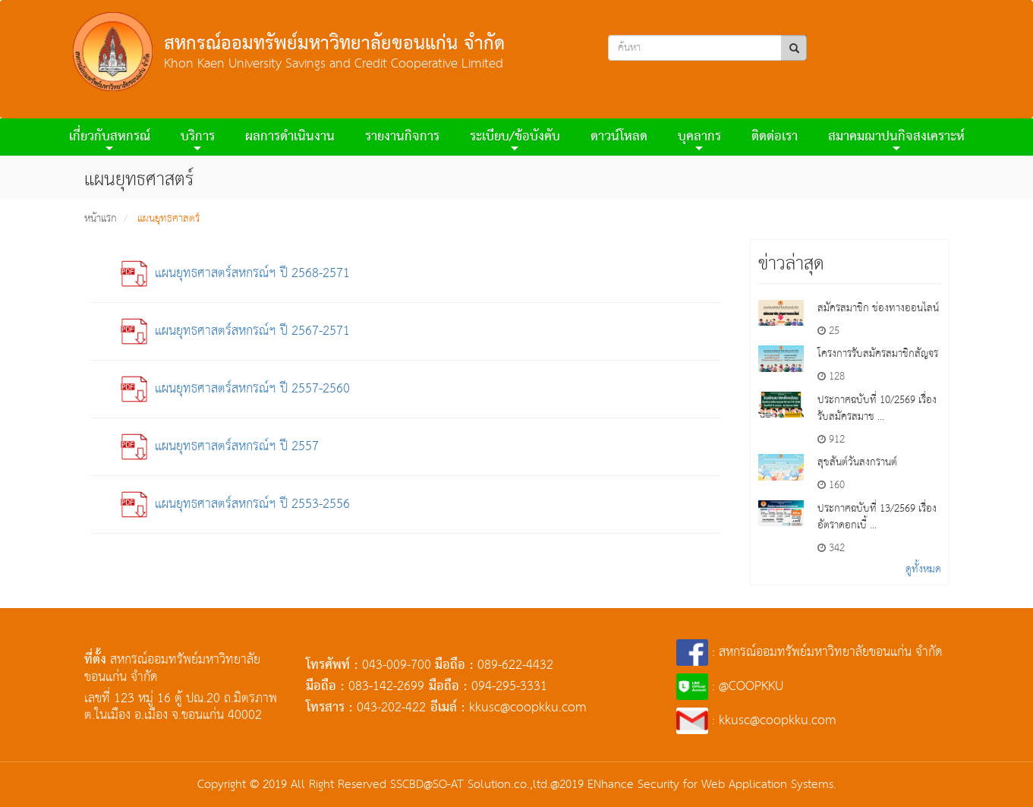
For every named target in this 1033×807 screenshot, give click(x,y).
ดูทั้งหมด (923, 569)
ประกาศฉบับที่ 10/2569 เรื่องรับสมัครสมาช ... (877, 408)
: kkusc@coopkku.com (756, 721)
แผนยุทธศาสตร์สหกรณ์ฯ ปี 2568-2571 (235, 273)
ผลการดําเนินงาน (290, 137)
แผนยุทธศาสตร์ (168, 219)
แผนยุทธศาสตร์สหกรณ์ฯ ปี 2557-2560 (235, 389)
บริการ (198, 139)
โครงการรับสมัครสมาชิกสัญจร (877, 354)
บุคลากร (699, 139)
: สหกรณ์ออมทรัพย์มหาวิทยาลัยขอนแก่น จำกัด (809, 652)
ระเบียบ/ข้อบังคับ (515, 139)
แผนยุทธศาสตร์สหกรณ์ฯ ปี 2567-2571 (235, 331)
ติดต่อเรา (774, 137)
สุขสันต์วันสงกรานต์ (857, 462)
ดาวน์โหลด (619, 137)
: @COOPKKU (729, 686)
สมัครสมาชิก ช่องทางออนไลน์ (878, 308)
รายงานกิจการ (402, 137)
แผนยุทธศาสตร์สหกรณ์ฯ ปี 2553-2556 (235, 504)
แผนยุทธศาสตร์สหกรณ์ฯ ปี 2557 (220, 447)
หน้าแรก (100, 219)
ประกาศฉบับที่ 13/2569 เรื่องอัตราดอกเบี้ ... (877, 517)
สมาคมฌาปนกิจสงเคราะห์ (896, 139)
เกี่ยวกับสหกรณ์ (109, 139)
